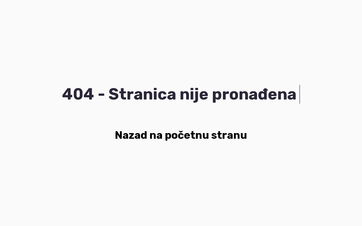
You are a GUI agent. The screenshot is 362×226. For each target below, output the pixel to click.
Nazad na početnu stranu (181, 135)
